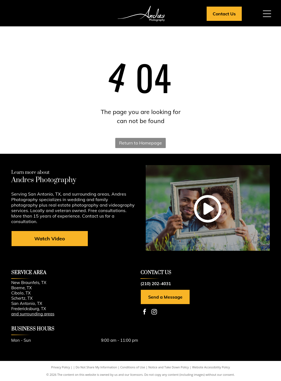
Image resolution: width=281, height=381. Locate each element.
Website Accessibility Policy (211, 367)
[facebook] (144, 312)
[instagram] (154, 312)
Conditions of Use (132, 367)
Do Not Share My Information (96, 367)
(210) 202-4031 (155, 283)
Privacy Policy (60, 367)
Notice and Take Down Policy (168, 367)
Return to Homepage (140, 143)
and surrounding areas (32, 313)
